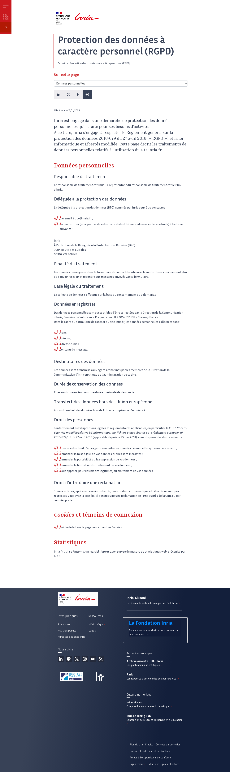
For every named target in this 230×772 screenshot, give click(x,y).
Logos (92, 630)
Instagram (85, 659)
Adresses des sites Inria (71, 636)
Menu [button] (5, 6)
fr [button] (6, 27)
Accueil (61, 63)
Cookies (117, 527)
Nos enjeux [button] (6, 17)
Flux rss (101, 659)
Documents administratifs (144, 751)
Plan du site (136, 744)
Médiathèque (97, 624)
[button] (58, 94)
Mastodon (69, 659)
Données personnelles (167, 744)
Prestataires (65, 624)
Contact (174, 764)
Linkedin (61, 659)
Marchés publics (67, 630)
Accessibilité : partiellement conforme (150, 757)
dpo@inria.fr (83, 218)
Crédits (149, 744)
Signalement (138, 764)
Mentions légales (158, 764)
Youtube (93, 659)
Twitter (77, 659)
